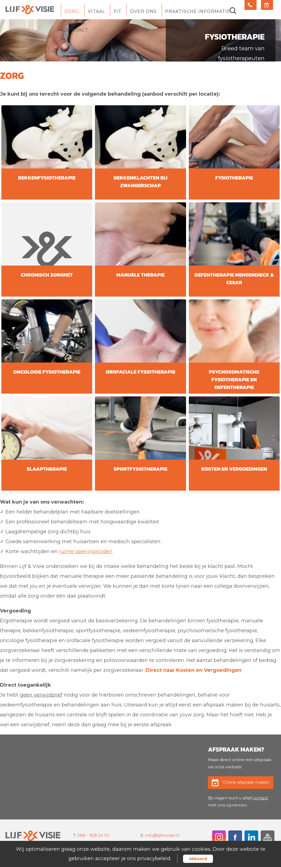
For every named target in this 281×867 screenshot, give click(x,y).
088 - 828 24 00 (93, 835)
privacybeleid (153, 858)
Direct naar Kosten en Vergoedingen (193, 670)
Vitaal (96, 11)
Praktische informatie (197, 11)
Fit (118, 11)
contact (260, 798)
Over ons (143, 11)
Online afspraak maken (246, 782)
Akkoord (198, 858)
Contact (76, 30)
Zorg (71, 11)
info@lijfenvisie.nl (162, 835)
